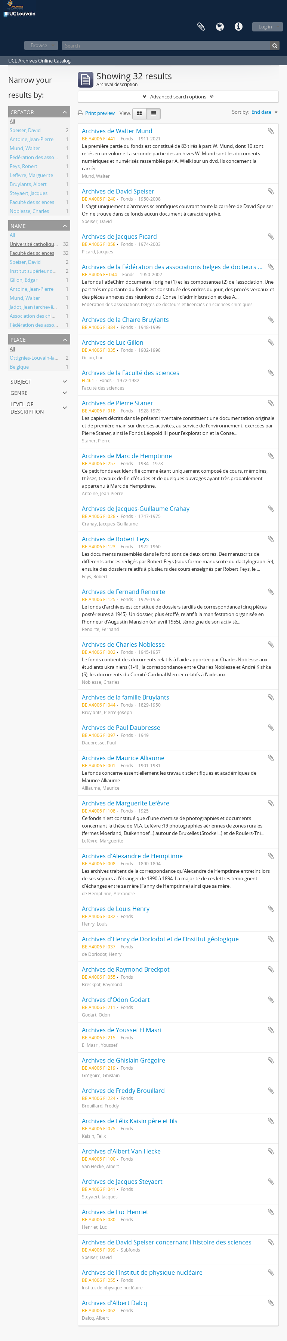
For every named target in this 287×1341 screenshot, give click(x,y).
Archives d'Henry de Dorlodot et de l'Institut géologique (160, 939)
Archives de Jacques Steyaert (122, 1181)
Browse (39, 45)
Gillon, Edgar (23, 280)
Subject (20, 381)
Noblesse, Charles (29, 211)
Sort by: (240, 112)
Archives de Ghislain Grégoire (123, 1060)
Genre (19, 392)
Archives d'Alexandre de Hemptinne (132, 856)
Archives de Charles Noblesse (123, 644)
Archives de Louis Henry (115, 909)
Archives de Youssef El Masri (121, 1030)
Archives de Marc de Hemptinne (127, 456)
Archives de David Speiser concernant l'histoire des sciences (166, 1242)
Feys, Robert (23, 167)
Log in (265, 26)
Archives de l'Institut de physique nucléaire (142, 1272)
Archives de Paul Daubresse (121, 727)
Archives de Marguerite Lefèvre (125, 803)
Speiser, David (25, 131)
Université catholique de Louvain (46, 244)
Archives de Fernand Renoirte (123, 592)
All (12, 122)
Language (219, 27)
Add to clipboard (271, 131)
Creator (22, 111)
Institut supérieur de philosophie (46, 271)
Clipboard (201, 27)
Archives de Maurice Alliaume (123, 758)
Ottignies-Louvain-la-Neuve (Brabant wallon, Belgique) (70, 358)
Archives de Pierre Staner (117, 403)
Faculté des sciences (32, 202)
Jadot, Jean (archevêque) (36, 307)
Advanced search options (178, 96)
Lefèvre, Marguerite (31, 176)
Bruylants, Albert (28, 185)
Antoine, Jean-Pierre (31, 140)
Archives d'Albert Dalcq (114, 1303)
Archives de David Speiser (118, 191)
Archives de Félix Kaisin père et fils (130, 1121)
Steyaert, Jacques (28, 194)
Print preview (96, 113)
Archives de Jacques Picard (119, 236)
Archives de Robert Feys (115, 539)
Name (18, 225)
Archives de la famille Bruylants (125, 697)
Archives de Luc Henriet (115, 1212)
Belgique (19, 367)
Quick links (238, 27)
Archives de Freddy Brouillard (123, 1090)
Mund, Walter (25, 149)
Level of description (27, 407)
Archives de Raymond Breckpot (126, 969)
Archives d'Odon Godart (116, 1000)
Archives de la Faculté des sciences (130, 373)
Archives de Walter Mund (117, 131)
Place (18, 339)
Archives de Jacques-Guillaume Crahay (135, 509)
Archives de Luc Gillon (113, 342)
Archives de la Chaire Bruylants (125, 320)
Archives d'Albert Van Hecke (121, 1151)
